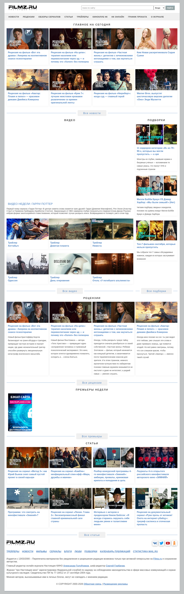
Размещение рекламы (115, 584)
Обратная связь (93, 584)
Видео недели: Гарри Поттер (30, 203)
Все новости (92, 113)
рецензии (28, 17)
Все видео (70, 291)
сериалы (55, 551)
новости (14, 17)
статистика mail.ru (145, 551)
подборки (91, 551)
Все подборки (156, 291)
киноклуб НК (100, 17)
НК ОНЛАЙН (118, 17)
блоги (68, 551)
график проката (137, 17)
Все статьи (92, 535)
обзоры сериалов (49, 17)
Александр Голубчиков (76, 566)
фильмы (41, 551)
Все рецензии (92, 382)
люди (78, 551)
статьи (68, 17)
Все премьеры (92, 436)
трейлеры (83, 17)
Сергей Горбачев (115, 566)
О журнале (157, 17)
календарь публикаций (115, 551)
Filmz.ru (157, 559)
